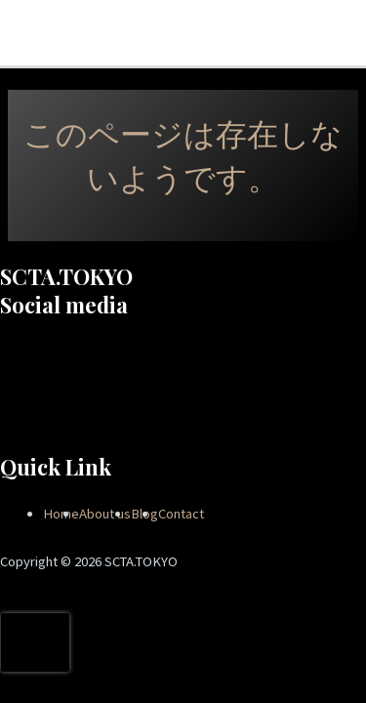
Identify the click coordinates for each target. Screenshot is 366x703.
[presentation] (35, 642)
